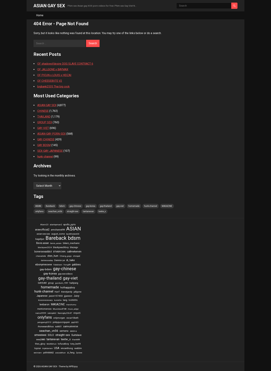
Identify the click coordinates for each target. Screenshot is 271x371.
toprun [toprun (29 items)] (37, 348)
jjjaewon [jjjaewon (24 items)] (68, 296)
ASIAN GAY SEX (49, 5)
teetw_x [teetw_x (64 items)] (102, 211)
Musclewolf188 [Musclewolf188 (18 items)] (59, 309)
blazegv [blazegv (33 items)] (74, 247)
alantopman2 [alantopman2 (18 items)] (56, 224)
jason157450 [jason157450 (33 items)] (56, 295)
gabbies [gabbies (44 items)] (76, 264)
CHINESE (43, 111)
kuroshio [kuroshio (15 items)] (58, 300)
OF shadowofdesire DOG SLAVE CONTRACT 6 (65, 63)
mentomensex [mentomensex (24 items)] (44, 309)
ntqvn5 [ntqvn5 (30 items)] (76, 313)
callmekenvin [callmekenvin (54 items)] (74, 251)
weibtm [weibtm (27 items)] (78, 348)
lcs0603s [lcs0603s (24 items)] (73, 300)
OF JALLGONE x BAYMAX (52, 69)
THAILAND (43, 116)
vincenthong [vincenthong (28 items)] (67, 348)
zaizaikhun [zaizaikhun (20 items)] (60, 352)
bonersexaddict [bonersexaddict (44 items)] (43, 251)
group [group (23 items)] (51, 283)
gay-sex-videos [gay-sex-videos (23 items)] (65, 274)
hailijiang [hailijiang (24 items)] (73, 283)
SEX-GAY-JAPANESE (50, 150)
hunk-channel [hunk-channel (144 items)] (150, 206)
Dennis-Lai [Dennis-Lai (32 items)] (59, 260)
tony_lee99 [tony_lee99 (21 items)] (75, 344)
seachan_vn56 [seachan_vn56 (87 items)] (55, 211)
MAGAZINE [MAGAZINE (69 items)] (167, 206)
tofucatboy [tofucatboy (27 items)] (63, 343)
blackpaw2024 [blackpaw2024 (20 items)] (45, 247)
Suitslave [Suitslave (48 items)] (76, 335)
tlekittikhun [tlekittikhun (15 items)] (52, 344)
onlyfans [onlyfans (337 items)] (39, 211)
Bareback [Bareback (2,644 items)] (50, 206)
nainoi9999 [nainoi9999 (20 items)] (40, 313)
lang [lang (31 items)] (65, 300)
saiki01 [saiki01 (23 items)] (58, 326)
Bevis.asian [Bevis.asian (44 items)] (42, 243)
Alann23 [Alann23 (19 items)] (44, 224)
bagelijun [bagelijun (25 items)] (39, 239)
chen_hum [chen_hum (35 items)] (52, 255)
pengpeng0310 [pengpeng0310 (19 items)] (44, 322)
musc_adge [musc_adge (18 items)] (73, 309)
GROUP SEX (44, 122)
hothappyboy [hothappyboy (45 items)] (67, 287)
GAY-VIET (43, 128)
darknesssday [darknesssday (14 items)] (47, 260)
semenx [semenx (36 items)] (64, 331)
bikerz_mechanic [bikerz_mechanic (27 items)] (71, 243)
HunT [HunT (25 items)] (57, 291)
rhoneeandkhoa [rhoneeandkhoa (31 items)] (46, 326)
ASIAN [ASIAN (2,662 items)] (38, 206)
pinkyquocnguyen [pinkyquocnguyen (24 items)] (61, 322)
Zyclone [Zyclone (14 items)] (79, 353)
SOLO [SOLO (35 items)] (51, 335)
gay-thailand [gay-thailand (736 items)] (106, 206)
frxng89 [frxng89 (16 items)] (67, 265)
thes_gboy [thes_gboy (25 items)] (40, 343)
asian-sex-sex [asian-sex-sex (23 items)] (43, 234)
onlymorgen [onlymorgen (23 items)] (59, 318)
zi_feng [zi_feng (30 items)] (70, 352)
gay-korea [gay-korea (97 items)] (90, 206)
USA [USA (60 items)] (56, 348)
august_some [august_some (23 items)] (58, 234)
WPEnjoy (73, 366)
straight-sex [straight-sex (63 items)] (72, 211)
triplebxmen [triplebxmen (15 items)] (47, 348)
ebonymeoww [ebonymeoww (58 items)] (43, 264)
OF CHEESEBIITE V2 (49, 80)
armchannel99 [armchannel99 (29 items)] (58, 229)
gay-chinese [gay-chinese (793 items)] (75, 206)
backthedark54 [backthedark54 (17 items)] (72, 234)
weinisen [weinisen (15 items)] (38, 353)
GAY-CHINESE (45, 139)
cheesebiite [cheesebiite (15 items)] (41, 256)
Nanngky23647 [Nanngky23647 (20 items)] (65, 313)
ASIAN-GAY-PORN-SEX (51, 133)
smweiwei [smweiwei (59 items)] (40, 335)
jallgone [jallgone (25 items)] (77, 291)
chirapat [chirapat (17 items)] (76, 256)
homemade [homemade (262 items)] (133, 206)
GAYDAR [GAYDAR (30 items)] (42, 283)
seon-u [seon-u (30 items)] (73, 331)
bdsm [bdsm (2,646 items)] (62, 206)
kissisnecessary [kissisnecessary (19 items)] (45, 300)
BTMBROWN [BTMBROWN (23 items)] (59, 252)
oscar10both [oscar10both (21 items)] (72, 318)
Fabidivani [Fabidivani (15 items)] (57, 265)
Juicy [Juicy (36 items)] (76, 295)
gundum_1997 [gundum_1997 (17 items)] (61, 283)
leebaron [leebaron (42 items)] (44, 304)
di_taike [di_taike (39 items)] (70, 260)
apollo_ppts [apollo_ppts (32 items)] (69, 224)
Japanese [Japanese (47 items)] (42, 295)
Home (39, 15)
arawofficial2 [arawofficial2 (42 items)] (42, 229)
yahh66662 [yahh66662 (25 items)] (48, 352)
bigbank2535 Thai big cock (53, 86)
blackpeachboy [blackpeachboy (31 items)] (61, 247)
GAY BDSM (44, 145)
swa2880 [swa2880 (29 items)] (40, 339)
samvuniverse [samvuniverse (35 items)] (70, 326)
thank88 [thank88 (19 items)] (76, 339)
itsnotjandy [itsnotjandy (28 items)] (66, 291)
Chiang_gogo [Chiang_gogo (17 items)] (66, 256)
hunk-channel (45, 156)
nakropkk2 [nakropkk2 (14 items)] (52, 313)
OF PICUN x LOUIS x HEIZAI (54, 75)
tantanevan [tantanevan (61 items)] (88, 211)
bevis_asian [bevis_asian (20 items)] (56, 243)
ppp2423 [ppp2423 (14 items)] (74, 322)
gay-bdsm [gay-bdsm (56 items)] (46, 269)
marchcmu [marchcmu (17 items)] (71, 304)
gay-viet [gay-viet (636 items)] (120, 206)
